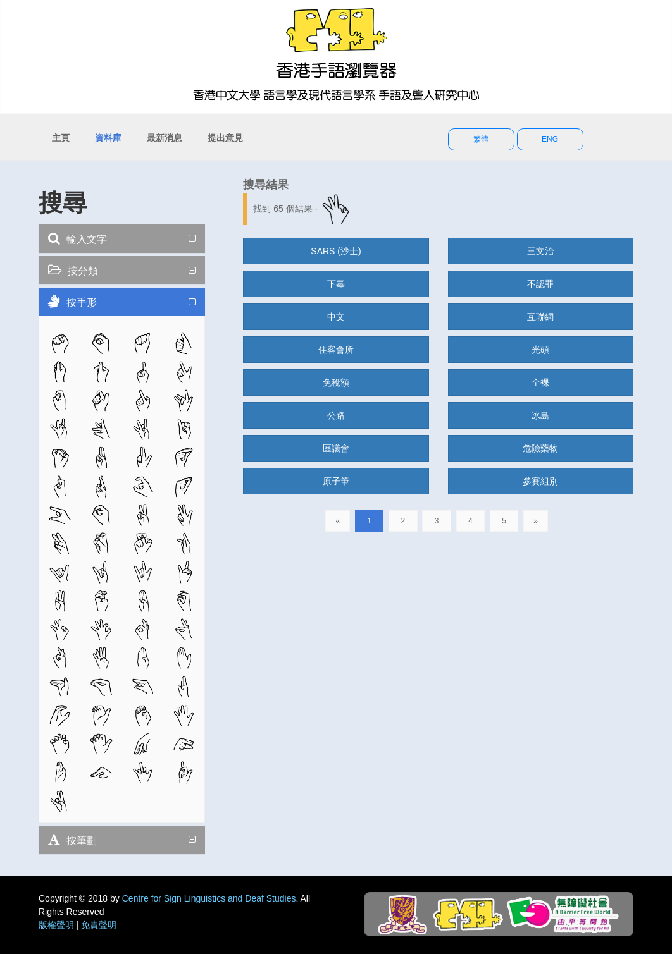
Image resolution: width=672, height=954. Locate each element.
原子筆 (336, 481)
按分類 (73, 270)
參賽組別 (540, 481)
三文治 (540, 251)
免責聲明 (98, 925)
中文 (336, 317)
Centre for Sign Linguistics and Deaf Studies (209, 898)
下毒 (336, 284)
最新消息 (164, 138)
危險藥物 (540, 448)
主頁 (61, 138)
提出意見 (225, 138)
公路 (336, 415)
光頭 (540, 350)
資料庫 (108, 138)
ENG (550, 139)
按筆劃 (72, 839)
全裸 (540, 382)
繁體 (480, 139)
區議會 (336, 448)
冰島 (540, 415)
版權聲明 (56, 925)
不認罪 (540, 284)
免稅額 (336, 382)
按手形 (72, 301)
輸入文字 (77, 238)
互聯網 (540, 317)
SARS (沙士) (336, 251)
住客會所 (336, 350)
